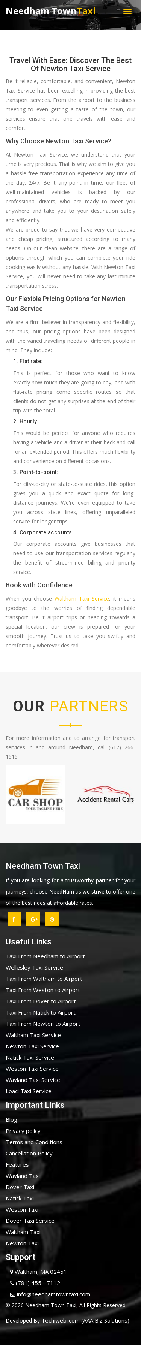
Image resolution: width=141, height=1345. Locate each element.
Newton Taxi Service (32, 1046)
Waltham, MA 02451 (36, 1271)
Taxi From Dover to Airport (41, 1001)
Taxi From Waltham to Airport (44, 978)
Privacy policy (23, 1130)
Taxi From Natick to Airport (41, 1012)
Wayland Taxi (23, 1175)
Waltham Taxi (23, 1232)
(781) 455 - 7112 (33, 1283)
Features (17, 1164)
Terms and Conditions (34, 1142)
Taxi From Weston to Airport (43, 990)
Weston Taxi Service (32, 1068)
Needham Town (51, 10)
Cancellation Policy (29, 1153)
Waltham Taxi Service (82, 598)
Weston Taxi (22, 1209)
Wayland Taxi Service (33, 1079)
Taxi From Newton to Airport (43, 1023)
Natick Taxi (20, 1198)
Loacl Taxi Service (29, 1091)
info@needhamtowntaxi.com (48, 1294)
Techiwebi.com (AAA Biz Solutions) (84, 1320)
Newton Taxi (22, 1243)
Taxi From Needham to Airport (45, 956)
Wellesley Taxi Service (34, 967)
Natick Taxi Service (30, 1057)
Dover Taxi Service (30, 1220)
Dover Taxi (20, 1187)
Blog (11, 1119)
